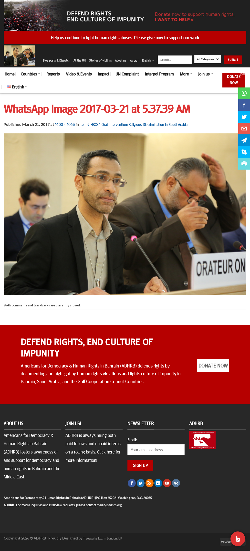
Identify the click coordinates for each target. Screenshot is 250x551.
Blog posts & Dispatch (56, 60)
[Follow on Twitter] (141, 483)
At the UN (79, 60)
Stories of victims (100, 60)
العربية (134, 60)
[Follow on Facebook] (132, 483)
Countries (30, 74)
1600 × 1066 (65, 124)
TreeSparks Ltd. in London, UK (102, 538)
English (148, 60)
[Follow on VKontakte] (176, 483)
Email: (132, 440)
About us (120, 60)
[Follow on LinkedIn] (158, 483)
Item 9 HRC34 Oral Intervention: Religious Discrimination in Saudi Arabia (134, 124)
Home (9, 74)
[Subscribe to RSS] (150, 483)
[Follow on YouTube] (167, 483)
